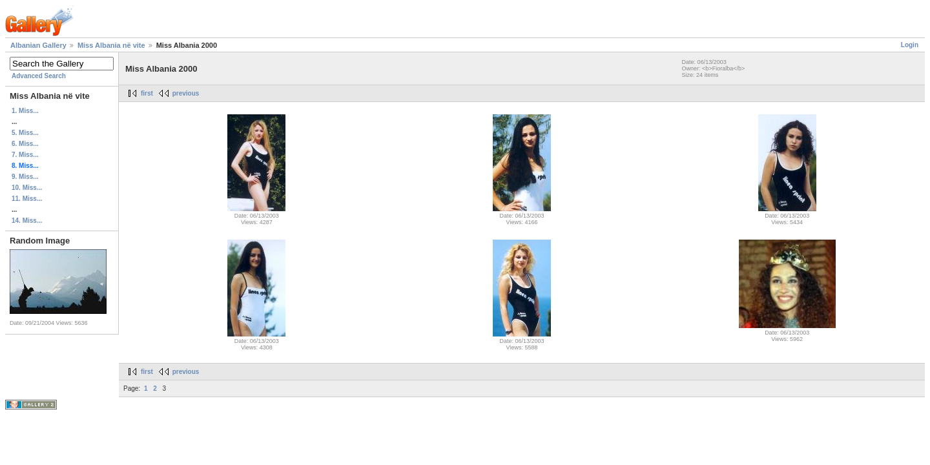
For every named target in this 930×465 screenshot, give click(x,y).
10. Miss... (27, 187)
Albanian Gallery (38, 45)
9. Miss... (25, 176)
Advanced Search (39, 75)
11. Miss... (27, 198)
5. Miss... (25, 132)
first (147, 93)
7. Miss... (25, 154)
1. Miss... (25, 110)
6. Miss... (25, 143)
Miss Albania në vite (111, 45)
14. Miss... (27, 220)
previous (186, 93)
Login (909, 44)
